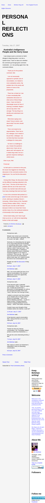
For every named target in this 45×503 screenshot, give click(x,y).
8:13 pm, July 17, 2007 (13, 266)
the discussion (21, 261)
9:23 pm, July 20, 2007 (13, 350)
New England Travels (32, 5)
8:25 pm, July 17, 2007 (13, 279)
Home (3, 5)
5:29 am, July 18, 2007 (13, 323)
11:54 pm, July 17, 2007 (14, 311)
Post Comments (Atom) (17, 365)
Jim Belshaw (10, 269)
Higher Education (6, 8)
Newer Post (6, 362)
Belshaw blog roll (18, 5)
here (4, 176)
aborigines (10, 226)
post (4, 197)
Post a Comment (7, 355)
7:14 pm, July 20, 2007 (13, 339)
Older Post (27, 362)
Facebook (34, 502)
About (9, 5)
